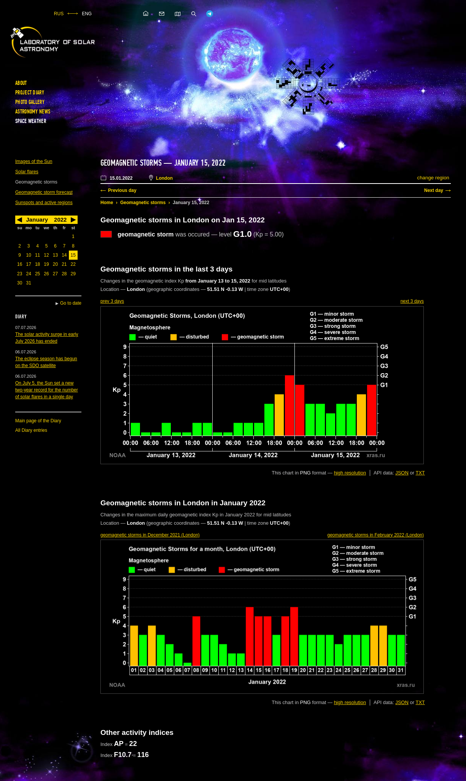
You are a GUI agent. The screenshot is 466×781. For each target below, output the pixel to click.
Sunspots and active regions (44, 202)
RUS (59, 13)
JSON (402, 473)
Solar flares (26, 171)
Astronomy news (32, 111)
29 (73, 273)
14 (64, 255)
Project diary (29, 92)
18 (37, 264)
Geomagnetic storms (142, 202)
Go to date (70, 303)
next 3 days (412, 301)
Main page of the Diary (38, 420)
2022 (60, 219)
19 (46, 264)
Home (106, 202)
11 (37, 255)
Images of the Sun (33, 161)
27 (55, 273)
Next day (433, 190)
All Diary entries (31, 430)
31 (28, 283)
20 (55, 264)
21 (64, 264)
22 (73, 264)
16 (19, 264)
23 (19, 273)
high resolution (350, 473)
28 (64, 273)
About (21, 83)
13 (55, 255)
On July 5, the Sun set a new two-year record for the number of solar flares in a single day (46, 389)
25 (37, 273)
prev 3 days (112, 301)
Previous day (122, 190)
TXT (420, 473)
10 (28, 255)
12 (46, 255)
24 (28, 273)
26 (46, 273)
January (37, 219)
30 (19, 283)
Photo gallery (30, 102)
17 (28, 264)
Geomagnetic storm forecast (44, 192)
